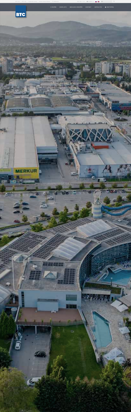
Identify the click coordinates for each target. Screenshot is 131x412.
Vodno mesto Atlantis (44, 1)
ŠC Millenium (55, 1)
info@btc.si (91, 1)
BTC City (24, 1)
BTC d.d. (17, 1)
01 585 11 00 (81, 1)
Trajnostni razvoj (32, 1)
